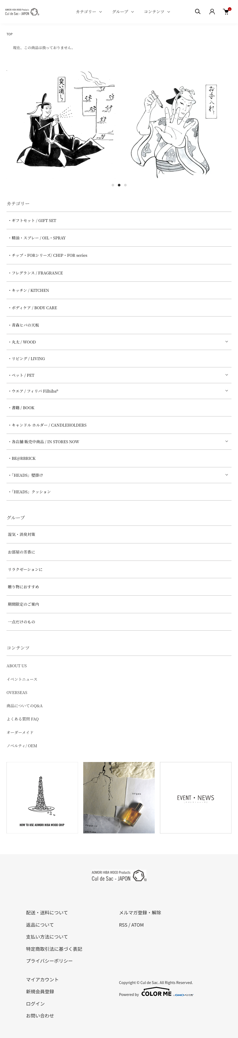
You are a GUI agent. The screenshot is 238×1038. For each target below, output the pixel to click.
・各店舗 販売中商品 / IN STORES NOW (43, 441)
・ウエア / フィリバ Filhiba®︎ (33, 391)
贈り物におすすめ (23, 586)
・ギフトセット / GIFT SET (32, 220)
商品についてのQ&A (25, 705)
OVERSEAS (17, 692)
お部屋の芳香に (21, 552)
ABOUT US (17, 665)
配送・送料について (47, 912)
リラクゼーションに (25, 569)
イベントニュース (22, 679)
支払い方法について (47, 936)
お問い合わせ (40, 1015)
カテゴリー (86, 12)
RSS (123, 924)
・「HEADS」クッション (29, 491)
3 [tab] (125, 185)
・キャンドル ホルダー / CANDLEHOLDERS (47, 425)
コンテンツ (154, 12)
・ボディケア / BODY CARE (32, 307)
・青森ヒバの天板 (23, 325)
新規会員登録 (40, 991)
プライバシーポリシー (49, 960)
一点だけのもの (21, 621)
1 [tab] (113, 185)
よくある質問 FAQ (23, 719)
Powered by (156, 991)
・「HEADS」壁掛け (25, 475)
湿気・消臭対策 (21, 534)
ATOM (137, 924)
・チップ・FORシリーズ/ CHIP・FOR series (47, 255)
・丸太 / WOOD (22, 342)
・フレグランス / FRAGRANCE (35, 272)
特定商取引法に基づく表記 (54, 948)
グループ (120, 12)
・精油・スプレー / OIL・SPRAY (37, 237)
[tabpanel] (61, 124)
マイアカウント (42, 979)
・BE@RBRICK (21, 458)
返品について (40, 924)
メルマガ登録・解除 (140, 912)
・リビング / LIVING (26, 358)
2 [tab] (119, 185)
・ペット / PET (21, 375)
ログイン (35, 1003)
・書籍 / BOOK (21, 407)
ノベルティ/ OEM (22, 745)
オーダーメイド (20, 732)
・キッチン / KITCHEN (28, 290)
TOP (9, 34)
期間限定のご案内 (23, 604)
